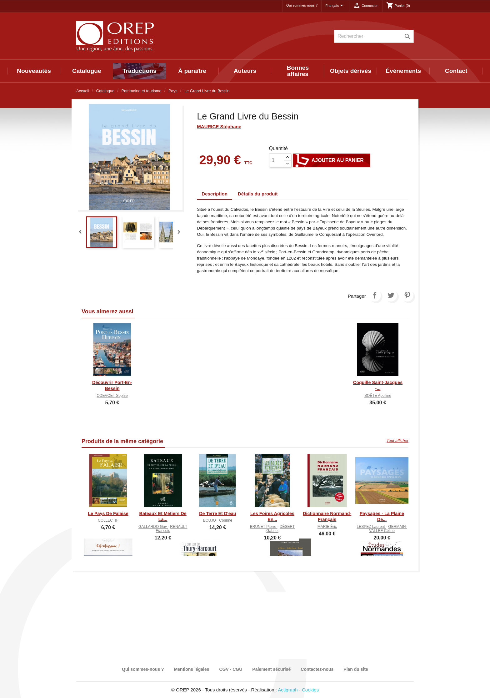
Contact (456, 71)
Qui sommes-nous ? (302, 5)
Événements (403, 71)
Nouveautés (34, 71)
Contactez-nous (317, 669)
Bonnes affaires (298, 70)
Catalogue (86, 71)
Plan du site (355, 669)
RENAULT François (171, 528)
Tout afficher (397, 440)
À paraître (192, 71)
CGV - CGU (230, 669)
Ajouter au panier (332, 160)
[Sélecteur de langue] (335, 6)
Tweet (391, 295)
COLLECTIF (108, 520)
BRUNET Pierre (264, 526)
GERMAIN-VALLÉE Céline (388, 528)
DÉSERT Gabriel (280, 528)
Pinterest (407, 295)
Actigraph (288, 689)
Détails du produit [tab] (258, 193)
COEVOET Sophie (112, 395)
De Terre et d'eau (217, 513)
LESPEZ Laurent (371, 526)
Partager (374, 295)
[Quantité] (276, 160)
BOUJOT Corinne (217, 520)
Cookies (310, 689)
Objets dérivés (350, 71)
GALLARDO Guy (153, 526)
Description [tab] (215, 193)
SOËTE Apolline (377, 395)
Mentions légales (191, 669)
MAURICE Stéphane (219, 126)
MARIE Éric (327, 526)
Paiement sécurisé (271, 669)
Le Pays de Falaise (108, 513)
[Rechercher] (374, 36)
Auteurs (245, 71)
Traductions (139, 71)
